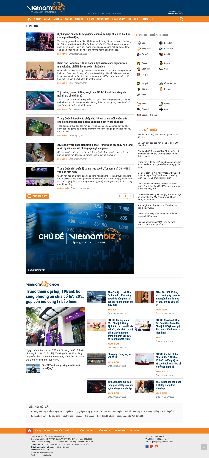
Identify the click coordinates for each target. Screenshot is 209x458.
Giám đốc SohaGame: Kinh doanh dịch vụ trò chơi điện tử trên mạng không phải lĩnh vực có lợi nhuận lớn (92, 65)
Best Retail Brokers (105, 416)
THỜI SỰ (37, 19)
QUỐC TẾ (68, 19)
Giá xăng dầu (167, 411)
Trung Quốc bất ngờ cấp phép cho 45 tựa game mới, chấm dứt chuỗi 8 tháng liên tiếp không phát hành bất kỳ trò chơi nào (92, 120)
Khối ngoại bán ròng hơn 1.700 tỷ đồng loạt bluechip (169, 385)
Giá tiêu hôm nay (132, 411)
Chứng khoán (63, 188)
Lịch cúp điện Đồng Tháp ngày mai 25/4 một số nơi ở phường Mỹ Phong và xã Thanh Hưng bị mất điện (159, 197)
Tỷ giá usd (69, 411)
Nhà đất (159, 338)
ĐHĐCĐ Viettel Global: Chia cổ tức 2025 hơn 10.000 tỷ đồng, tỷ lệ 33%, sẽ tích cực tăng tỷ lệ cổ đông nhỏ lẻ (168, 360)
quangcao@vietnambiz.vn (162, 442)
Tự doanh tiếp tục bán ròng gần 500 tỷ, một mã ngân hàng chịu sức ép (120, 385)
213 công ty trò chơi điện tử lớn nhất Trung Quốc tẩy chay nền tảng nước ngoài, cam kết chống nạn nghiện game (95, 146)
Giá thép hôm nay (38, 416)
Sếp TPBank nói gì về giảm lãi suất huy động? (61, 367)
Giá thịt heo (68, 416)
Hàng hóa (112, 310)
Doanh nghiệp (162, 372)
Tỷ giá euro (93, 411)
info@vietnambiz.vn (45, 452)
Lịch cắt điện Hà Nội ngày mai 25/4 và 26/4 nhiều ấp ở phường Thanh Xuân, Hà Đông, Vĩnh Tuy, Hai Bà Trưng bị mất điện (159, 175)
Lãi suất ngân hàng (151, 411)
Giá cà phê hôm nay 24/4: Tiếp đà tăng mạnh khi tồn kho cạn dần (156, 223)
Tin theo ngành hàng (152, 35)
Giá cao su (89, 416)
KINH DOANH (133, 19)
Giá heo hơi (105, 411)
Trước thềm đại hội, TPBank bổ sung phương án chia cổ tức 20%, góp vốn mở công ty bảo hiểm (159, 164)
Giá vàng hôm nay (38, 411)
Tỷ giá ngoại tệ (55, 411)
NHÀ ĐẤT (90, 19)
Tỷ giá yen (80, 411)
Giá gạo (79, 416)
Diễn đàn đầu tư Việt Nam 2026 (130, 416)
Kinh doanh (62, 54)
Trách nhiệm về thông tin (41, 455)
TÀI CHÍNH (79, 19)
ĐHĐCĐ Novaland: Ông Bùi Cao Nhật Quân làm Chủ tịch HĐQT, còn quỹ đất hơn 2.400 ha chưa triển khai (168, 326)
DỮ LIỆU (145, 19)
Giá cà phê (117, 411)
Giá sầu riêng (54, 416)
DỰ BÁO (47, 19)
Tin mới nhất (148, 130)
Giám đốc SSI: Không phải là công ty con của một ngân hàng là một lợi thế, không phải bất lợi (168, 299)
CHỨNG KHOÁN (103, 19)
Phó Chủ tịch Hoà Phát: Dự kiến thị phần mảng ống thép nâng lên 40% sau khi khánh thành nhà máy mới (159, 186)
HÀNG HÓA (57, 19)
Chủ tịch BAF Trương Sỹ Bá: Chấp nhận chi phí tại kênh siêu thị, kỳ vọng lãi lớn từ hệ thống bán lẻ (158, 154)
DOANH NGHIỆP (118, 19)
